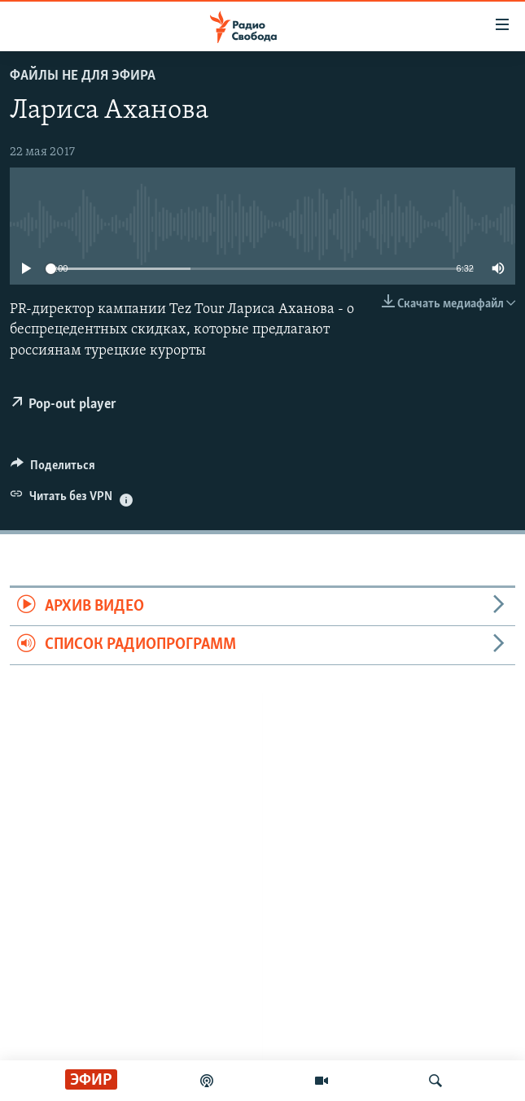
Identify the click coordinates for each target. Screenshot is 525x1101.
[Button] (53, 469)
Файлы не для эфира (82, 76)
